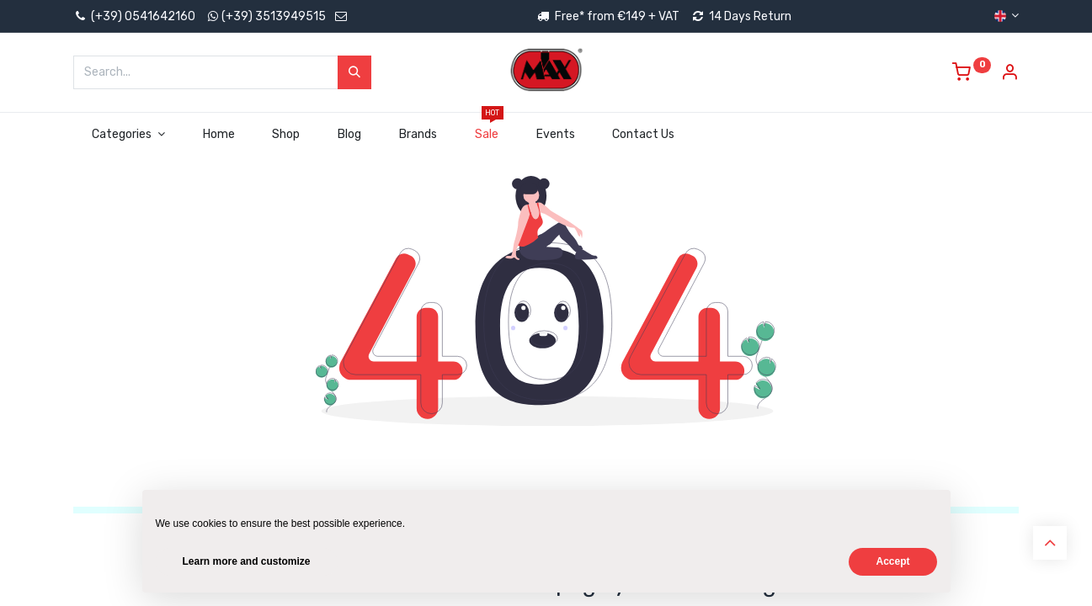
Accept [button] (892, 561)
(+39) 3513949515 (273, 16)
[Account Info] (1009, 74)
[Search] (354, 72)
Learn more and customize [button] (247, 561)
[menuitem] (218, 135)
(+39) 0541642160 (134, 16)
